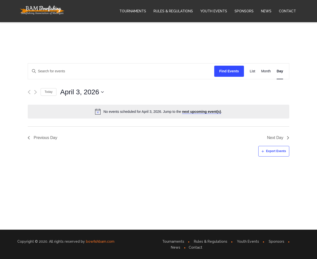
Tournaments (132, 11)
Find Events (229, 71)
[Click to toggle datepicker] (82, 92)
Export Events (276, 151)
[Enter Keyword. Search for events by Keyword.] (121, 71)
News (266, 11)
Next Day (275, 138)
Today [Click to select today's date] (49, 92)
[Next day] (35, 92)
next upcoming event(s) (201, 112)
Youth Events (213, 11)
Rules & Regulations (173, 11)
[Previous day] (29, 92)
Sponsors (244, 11)
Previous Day (45, 138)
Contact (287, 11)
